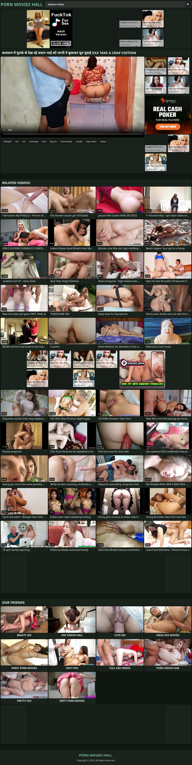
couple (79, 141)
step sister (91, 141)
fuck (44, 141)
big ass (53, 141)
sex (17, 141)
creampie (33, 141)
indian (103, 141)
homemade (66, 141)
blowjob (8, 141)
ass (23, 141)
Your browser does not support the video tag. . (72, 97)
